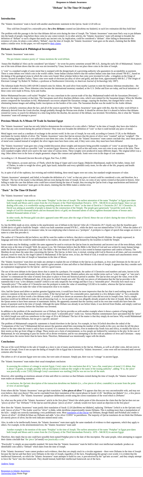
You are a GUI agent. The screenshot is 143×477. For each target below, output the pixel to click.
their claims (55, 43)
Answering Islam (8, 473)
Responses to (15, 471)
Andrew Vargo (7, 463)
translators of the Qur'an (78, 412)
